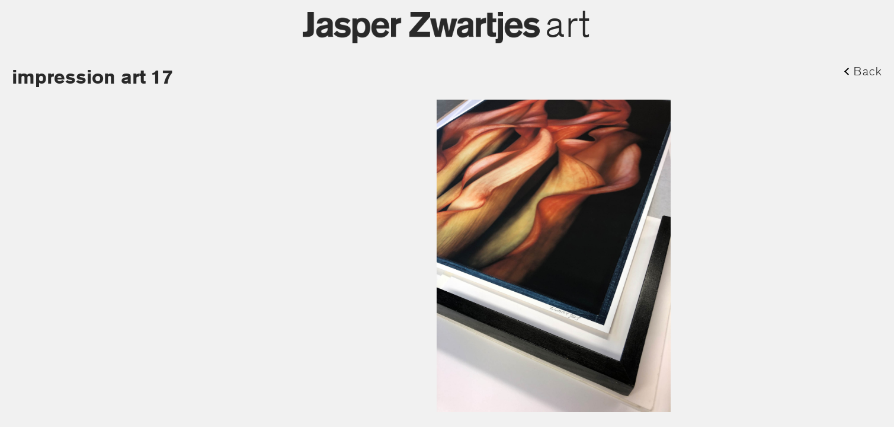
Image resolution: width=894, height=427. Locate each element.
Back (868, 71)
